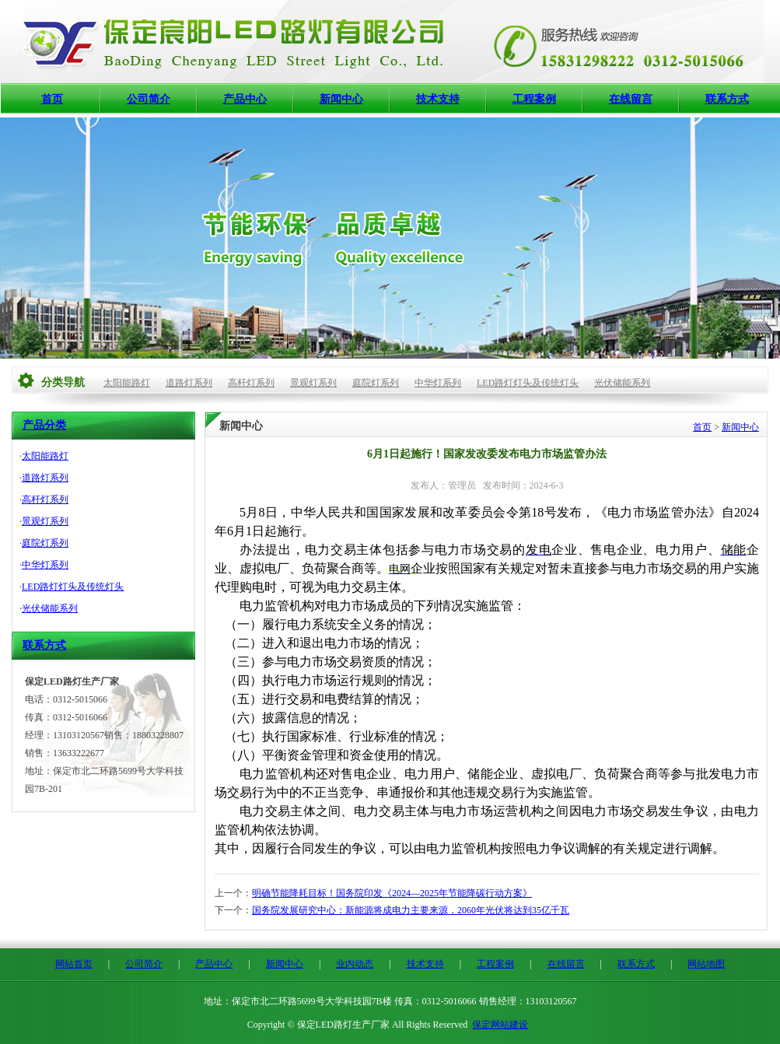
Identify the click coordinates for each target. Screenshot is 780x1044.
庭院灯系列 (375, 382)
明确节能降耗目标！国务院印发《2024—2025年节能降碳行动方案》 (392, 893)
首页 (52, 99)
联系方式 (727, 99)
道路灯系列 (189, 382)
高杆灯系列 (251, 382)
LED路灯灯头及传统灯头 (528, 382)
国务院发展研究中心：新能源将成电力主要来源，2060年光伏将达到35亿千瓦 (410, 910)
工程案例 (534, 99)
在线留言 (630, 99)
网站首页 (74, 963)
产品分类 (44, 425)
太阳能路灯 (126, 382)
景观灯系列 (313, 382)
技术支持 (438, 99)
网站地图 (706, 963)
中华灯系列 (437, 382)
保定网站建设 (500, 1024)
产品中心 (245, 99)
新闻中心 (341, 99)
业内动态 (354, 963)
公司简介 (148, 99)
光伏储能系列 (622, 382)
